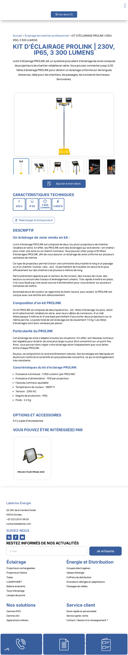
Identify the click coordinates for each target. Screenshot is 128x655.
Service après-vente (77, 615)
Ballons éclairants (15, 586)
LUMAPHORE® (14, 581)
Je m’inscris (105, 551)
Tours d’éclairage (15, 590)
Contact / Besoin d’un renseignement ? (87, 620)
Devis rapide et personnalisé (81, 611)
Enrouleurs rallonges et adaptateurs (85, 581)
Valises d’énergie (75, 572)
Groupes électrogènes (78, 568)
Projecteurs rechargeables (20, 568)
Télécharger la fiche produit (35, 220)
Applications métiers (17, 620)
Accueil (17, 35)
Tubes (9, 577)
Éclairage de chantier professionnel (47, 35)
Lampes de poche (15, 595)
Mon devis (65, 14)
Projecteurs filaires (16, 572)
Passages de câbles (77, 586)
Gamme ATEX (13, 611)
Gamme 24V (13, 615)
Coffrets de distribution (78, 577)
